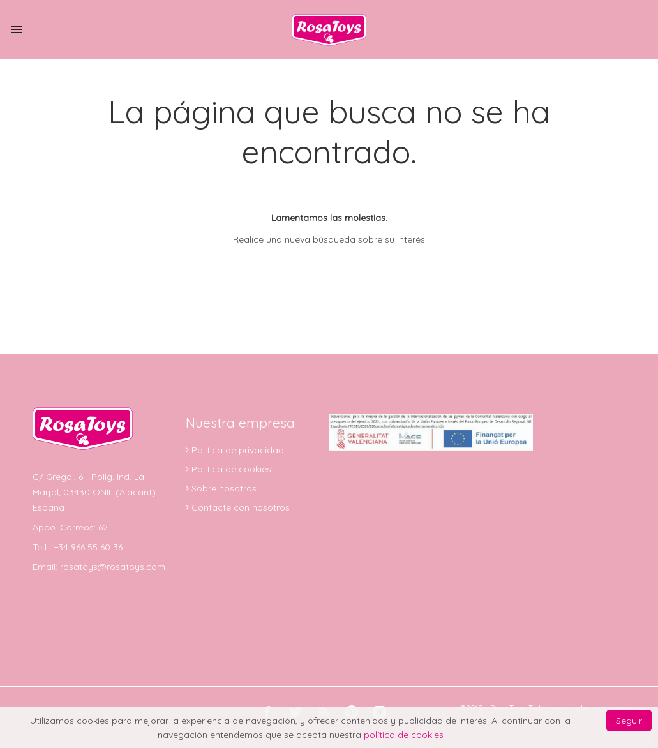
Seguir (629, 720)
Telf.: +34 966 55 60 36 (78, 547)
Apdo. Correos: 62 (70, 527)
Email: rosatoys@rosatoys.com (99, 566)
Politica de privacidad (236, 450)
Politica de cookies (230, 469)
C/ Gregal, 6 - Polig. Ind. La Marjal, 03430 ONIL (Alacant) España (94, 492)
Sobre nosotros (223, 488)
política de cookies (404, 734)
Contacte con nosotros (239, 507)
